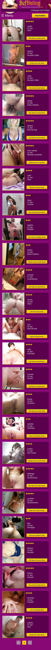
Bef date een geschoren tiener (37, 113)
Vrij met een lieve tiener (37, 88)
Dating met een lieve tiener (37, 461)
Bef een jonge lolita (36, 311)
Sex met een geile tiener (37, 585)
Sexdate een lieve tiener (37, 137)
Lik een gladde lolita (36, 610)
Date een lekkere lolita (37, 510)
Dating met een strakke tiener (36, 163)
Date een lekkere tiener (37, 436)
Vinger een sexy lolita (37, 63)
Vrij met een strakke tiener (36, 237)
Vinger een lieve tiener (36, 187)
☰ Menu (7, 15)
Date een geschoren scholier (37, 337)
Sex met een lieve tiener (37, 212)
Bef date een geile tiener (37, 38)
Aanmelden (40, 15)
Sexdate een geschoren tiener (37, 386)
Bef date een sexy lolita (37, 560)
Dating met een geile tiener (37, 262)
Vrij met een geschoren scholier (37, 362)
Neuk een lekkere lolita (36, 535)
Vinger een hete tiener (37, 635)
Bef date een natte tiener (37, 485)
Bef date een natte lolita (37, 411)
